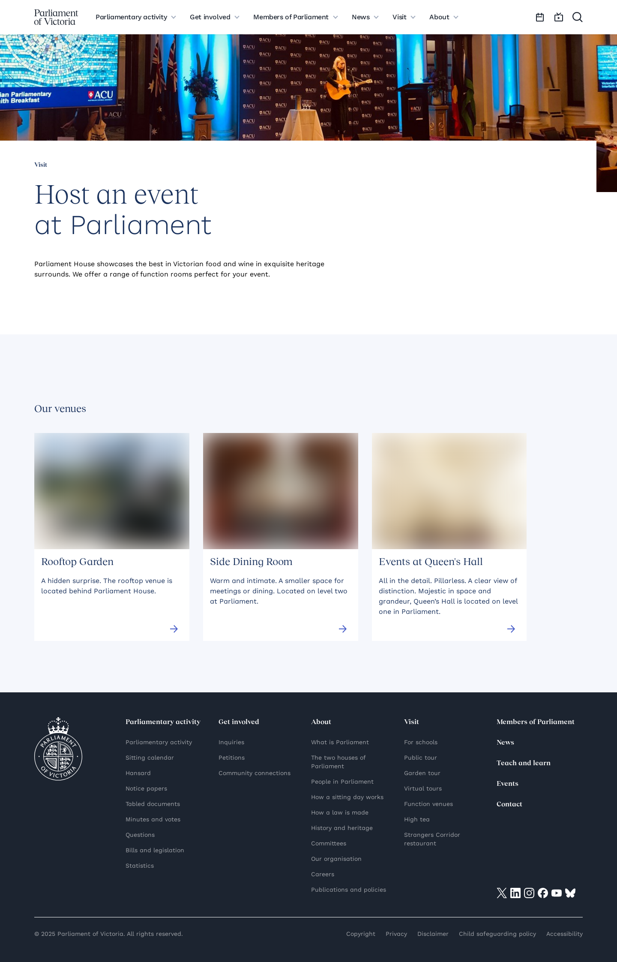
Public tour (420, 757)
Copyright (360, 933)
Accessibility (564, 933)
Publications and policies (348, 889)
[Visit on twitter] (502, 892)
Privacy (396, 933)
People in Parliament (342, 781)
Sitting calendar (150, 757)
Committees (328, 843)
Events (507, 784)
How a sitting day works (347, 797)
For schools (420, 742)
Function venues (428, 803)
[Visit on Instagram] (529, 892)
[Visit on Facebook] (543, 892)
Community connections (255, 773)
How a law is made (339, 812)
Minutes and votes (153, 819)
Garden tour (422, 773)
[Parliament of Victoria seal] (58, 749)
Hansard (138, 773)
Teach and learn (524, 764)
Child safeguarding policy (497, 933)
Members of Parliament (536, 722)
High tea (417, 819)
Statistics (140, 865)
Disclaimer (433, 933)
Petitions (232, 757)
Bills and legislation (155, 850)
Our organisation (336, 858)
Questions (140, 834)
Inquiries (231, 742)
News (505, 743)
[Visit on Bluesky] (570, 892)
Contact (509, 805)
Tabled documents (153, 803)
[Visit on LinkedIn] (515, 892)
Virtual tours (423, 788)
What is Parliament (340, 742)
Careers (322, 874)
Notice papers (146, 788)
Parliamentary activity (159, 742)
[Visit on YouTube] (556, 892)
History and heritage (342, 827)
